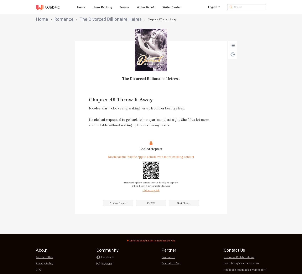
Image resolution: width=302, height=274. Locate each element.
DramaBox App (171, 263)
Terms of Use (44, 257)
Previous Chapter (118, 203)
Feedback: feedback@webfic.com (245, 269)
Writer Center (172, 7)
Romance (52, 19)
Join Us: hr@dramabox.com (241, 263)
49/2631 (151, 203)
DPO (38, 269)
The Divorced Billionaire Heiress (79, 19)
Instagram (107, 263)
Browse (124, 7)
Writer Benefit (146, 7)
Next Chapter (184, 203)
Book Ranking (103, 7)
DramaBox (168, 257)
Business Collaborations (239, 257)
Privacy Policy (44, 263)
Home (81, 7)
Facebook (107, 257)
